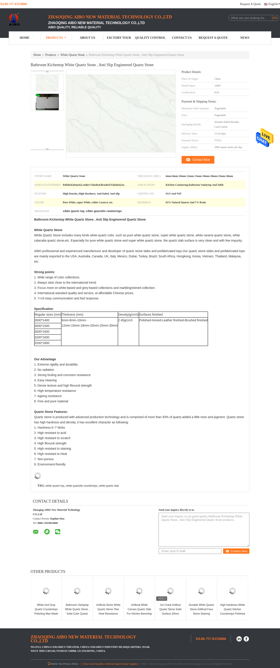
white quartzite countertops (81, 485)
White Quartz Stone (72, 55)
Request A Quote (250, 4)
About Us (87, 37)
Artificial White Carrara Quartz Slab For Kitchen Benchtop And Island (139, 611)
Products (56, 37)
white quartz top (55, 485)
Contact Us (182, 37)
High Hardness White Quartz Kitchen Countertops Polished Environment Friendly (232, 611)
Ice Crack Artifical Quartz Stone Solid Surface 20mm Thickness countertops (170, 613)
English (274, 4)
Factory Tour (119, 37)
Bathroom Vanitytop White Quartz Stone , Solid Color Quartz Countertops (77, 611)
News (244, 37)
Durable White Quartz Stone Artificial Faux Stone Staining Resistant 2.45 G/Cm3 (201, 613)
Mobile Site (54, 663)
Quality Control (150, 37)
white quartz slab (109, 485)
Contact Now (201, 159)
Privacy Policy (71, 663)
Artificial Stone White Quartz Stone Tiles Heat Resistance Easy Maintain (108, 611)
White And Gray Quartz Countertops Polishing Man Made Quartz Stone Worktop (46, 613)
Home (24, 37)
